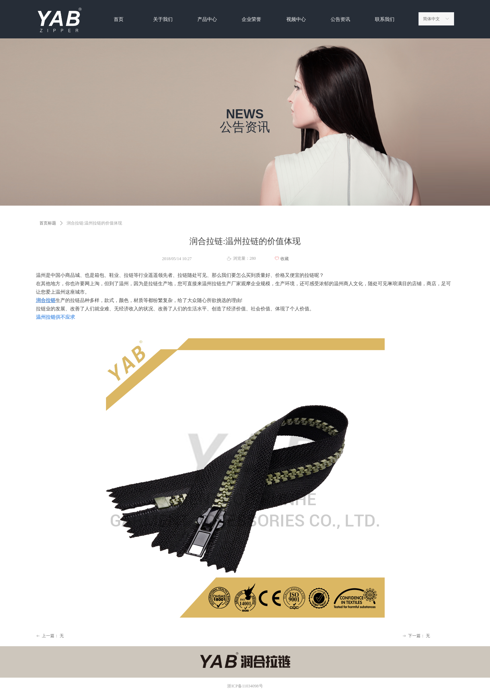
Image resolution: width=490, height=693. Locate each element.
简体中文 (431, 18)
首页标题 (47, 223)
